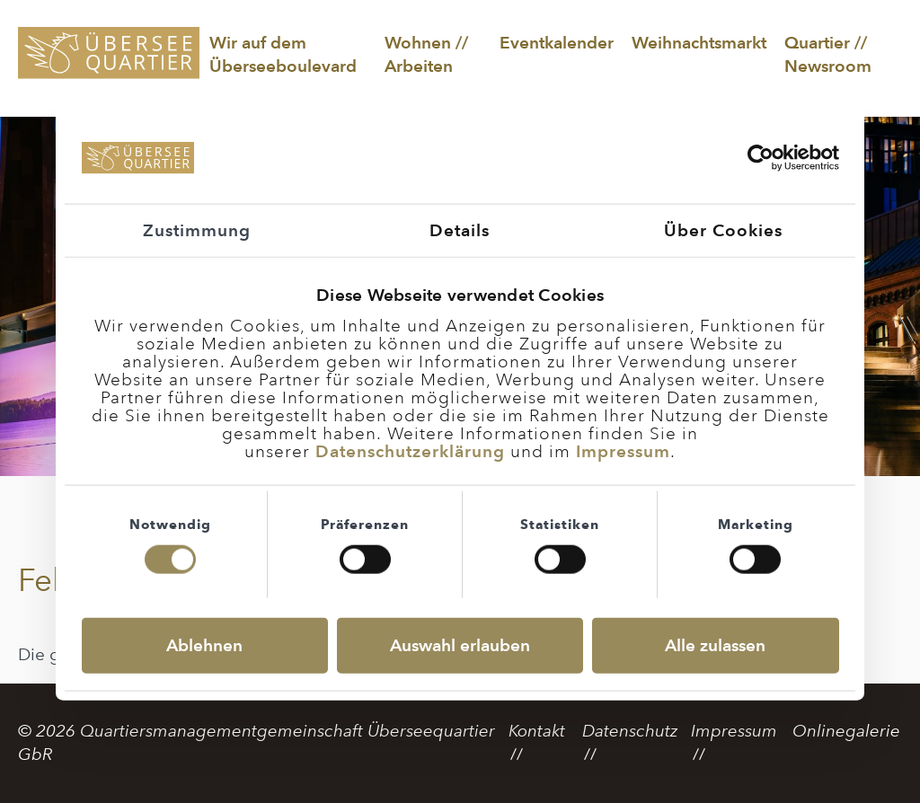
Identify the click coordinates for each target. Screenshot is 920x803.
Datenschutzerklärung (410, 450)
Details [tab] (459, 229)
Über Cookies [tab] (723, 229)
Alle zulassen (715, 645)
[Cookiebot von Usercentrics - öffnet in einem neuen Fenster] (760, 158)
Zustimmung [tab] (197, 229)
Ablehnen (204, 645)
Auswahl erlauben (460, 645)
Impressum (623, 450)
